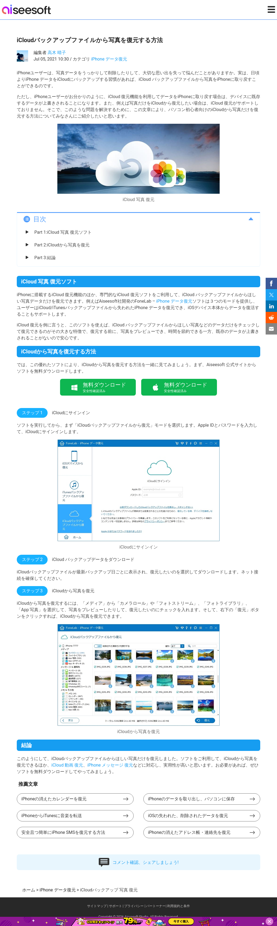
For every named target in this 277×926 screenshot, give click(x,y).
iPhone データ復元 (109, 59)
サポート (115, 906)
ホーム (28, 889)
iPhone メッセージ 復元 (110, 765)
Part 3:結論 (45, 257)
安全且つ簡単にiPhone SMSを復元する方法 (63, 832)
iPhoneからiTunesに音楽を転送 (51, 815)
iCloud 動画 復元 (67, 765)
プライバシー (134, 906)
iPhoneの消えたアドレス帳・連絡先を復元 (189, 832)
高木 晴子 (57, 52)
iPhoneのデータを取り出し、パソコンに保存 (191, 798)
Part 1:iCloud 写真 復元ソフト (63, 232)
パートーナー (156, 906)
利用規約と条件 (178, 906)
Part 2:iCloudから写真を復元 (62, 245)
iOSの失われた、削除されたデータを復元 (188, 815)
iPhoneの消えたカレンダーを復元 (54, 798)
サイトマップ (97, 906)
